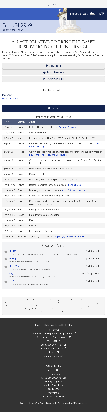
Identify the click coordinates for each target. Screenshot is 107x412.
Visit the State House (53, 385)
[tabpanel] (53, 177)
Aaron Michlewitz (10, 98)
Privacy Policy (53, 393)
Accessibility (53, 370)
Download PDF (54, 79)
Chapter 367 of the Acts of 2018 (69, 236)
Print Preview (53, 72)
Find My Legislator (54, 381)
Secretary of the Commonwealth (54, 337)
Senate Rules (74, 185)
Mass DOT (53, 341)
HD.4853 (14, 266)
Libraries (53, 352)
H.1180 (12, 251)
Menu (55, 3)
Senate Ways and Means (73, 190)
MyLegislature (53, 374)
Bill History (53, 108)
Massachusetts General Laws (53, 378)
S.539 (12, 273)
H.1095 (13, 258)
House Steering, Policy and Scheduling (48, 155)
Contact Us (53, 389)
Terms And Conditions (53, 396)
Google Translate (53, 356)
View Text (53, 65)
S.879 (12, 281)
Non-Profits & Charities (53, 348)
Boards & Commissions (53, 345)
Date (9, 121)
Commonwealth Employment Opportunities (53, 333)
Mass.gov (53, 330)
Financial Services (67, 127)
